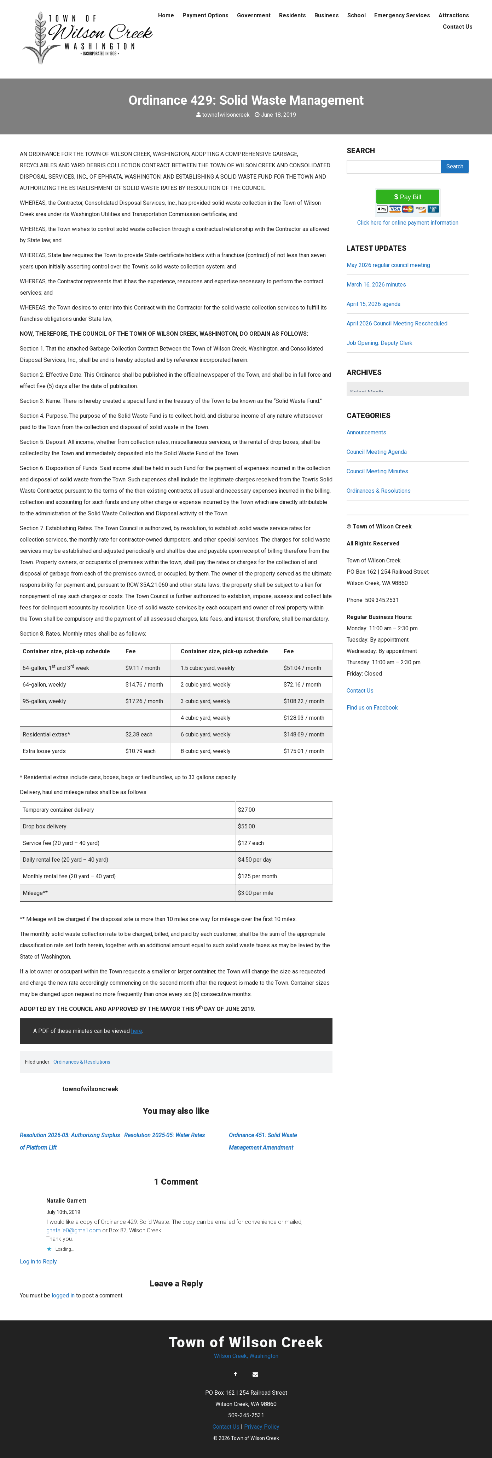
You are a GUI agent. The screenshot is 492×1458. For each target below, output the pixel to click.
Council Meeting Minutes (377, 471)
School (356, 15)
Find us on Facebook (372, 707)
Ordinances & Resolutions (81, 1062)
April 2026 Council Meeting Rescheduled (397, 323)
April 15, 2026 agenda (373, 304)
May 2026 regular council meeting (388, 265)
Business (326, 15)
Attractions (454, 15)
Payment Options (205, 15)
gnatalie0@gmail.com (73, 1230)
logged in (63, 1295)
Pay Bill (410, 197)
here (136, 1031)
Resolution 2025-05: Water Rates (164, 1135)
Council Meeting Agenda (377, 452)
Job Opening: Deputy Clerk (379, 343)
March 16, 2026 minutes (376, 284)
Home (166, 15)
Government (254, 15)
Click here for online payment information (407, 222)
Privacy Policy (261, 1426)
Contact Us (458, 26)
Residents (292, 15)
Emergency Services (402, 15)
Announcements (366, 432)
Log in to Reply (38, 1261)
